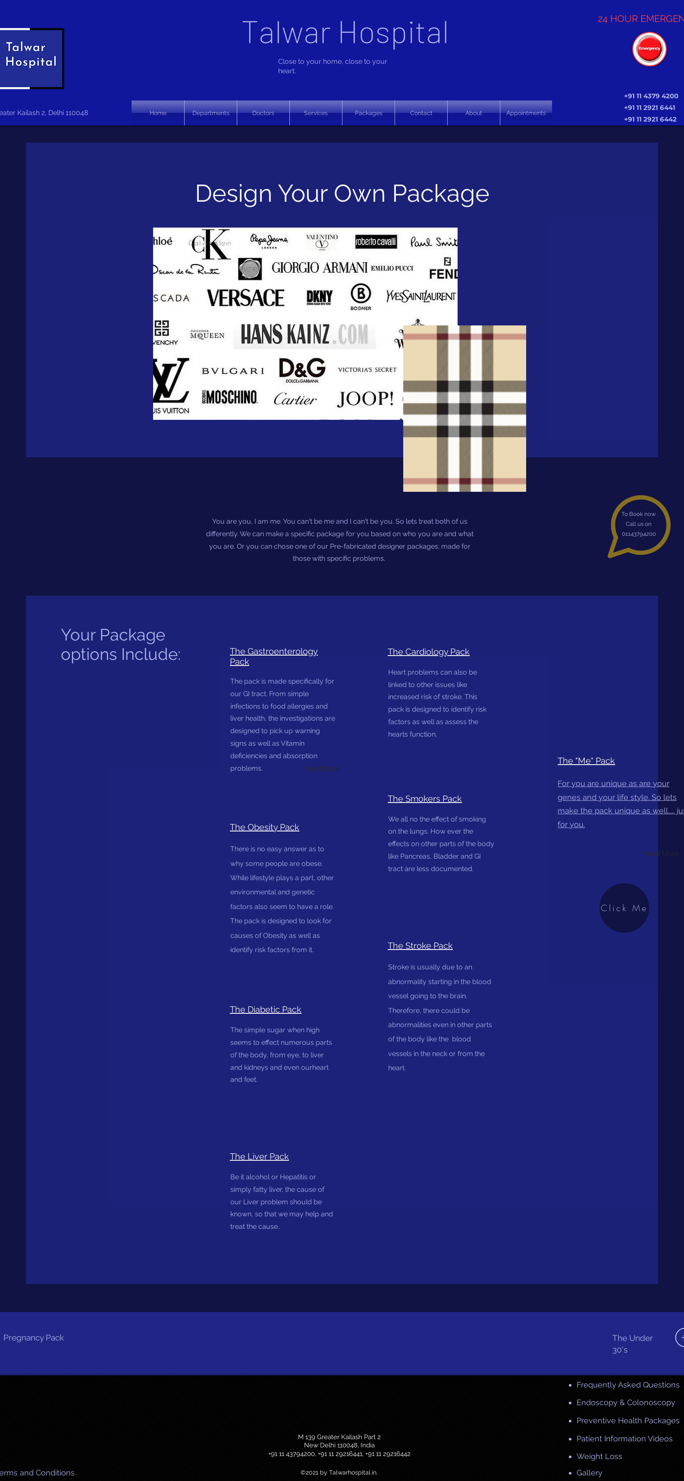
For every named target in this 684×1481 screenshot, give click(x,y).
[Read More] (322, 768)
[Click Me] (624, 908)
